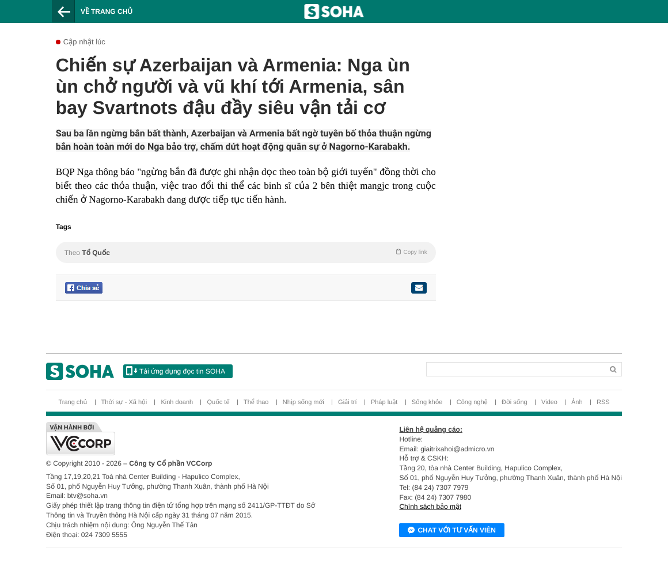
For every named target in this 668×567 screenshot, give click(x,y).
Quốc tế (218, 402)
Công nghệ (472, 402)
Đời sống (514, 402)
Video (549, 402)
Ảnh (576, 402)
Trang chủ (72, 402)
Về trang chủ (106, 11)
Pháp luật (384, 402)
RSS (603, 402)
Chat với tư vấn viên (452, 530)
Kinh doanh (177, 402)
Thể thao (256, 402)
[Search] (475, 367)
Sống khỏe (427, 402)
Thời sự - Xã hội (124, 402)
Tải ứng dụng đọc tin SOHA (175, 370)
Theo (245, 252)
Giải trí (347, 402)
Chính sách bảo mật (430, 507)
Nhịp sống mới (303, 402)
